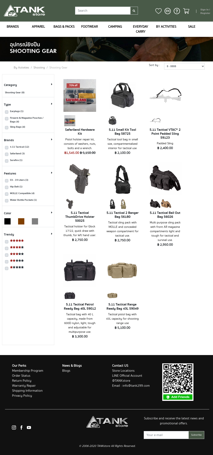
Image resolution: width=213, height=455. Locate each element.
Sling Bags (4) (17, 127)
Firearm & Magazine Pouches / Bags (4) (26, 120)
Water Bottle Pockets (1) (23, 200)
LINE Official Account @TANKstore (127, 378)
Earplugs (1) (17, 111)
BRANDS (13, 26)
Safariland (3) (17, 154)
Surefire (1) (16, 160)
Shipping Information (27, 390)
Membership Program (27, 370)
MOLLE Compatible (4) (22, 193)
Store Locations (123, 370)
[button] (167, 11)
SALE (191, 26)
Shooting (39, 68)
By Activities (21, 68)
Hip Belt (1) (16, 187)
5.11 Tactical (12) (19, 147)
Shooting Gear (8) (15, 93)
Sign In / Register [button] (205, 11)
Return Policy (21, 380)
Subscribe (196, 435)
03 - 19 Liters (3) (19, 180)
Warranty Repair (24, 385)
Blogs (66, 370)
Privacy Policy (22, 395)
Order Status (21, 375)
